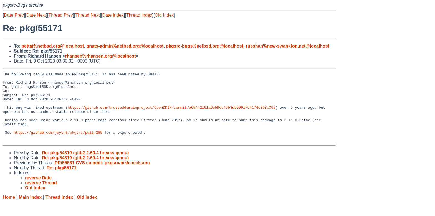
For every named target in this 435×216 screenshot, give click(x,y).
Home (9, 210)
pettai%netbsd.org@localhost (52, 46)
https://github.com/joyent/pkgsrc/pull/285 (58, 144)
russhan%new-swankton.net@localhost (287, 46)
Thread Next (87, 15)
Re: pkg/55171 (62, 181)
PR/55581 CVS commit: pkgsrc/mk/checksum (102, 176)
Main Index (30, 210)
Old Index (164, 15)
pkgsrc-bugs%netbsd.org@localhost (204, 46)
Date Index (112, 15)
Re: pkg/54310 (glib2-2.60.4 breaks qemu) (85, 166)
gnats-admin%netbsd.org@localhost (125, 46)
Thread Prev (61, 15)
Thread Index (139, 15)
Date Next (36, 15)
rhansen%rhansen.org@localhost (100, 56)
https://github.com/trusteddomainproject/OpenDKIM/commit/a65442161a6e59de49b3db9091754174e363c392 (171, 114)
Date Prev (14, 15)
